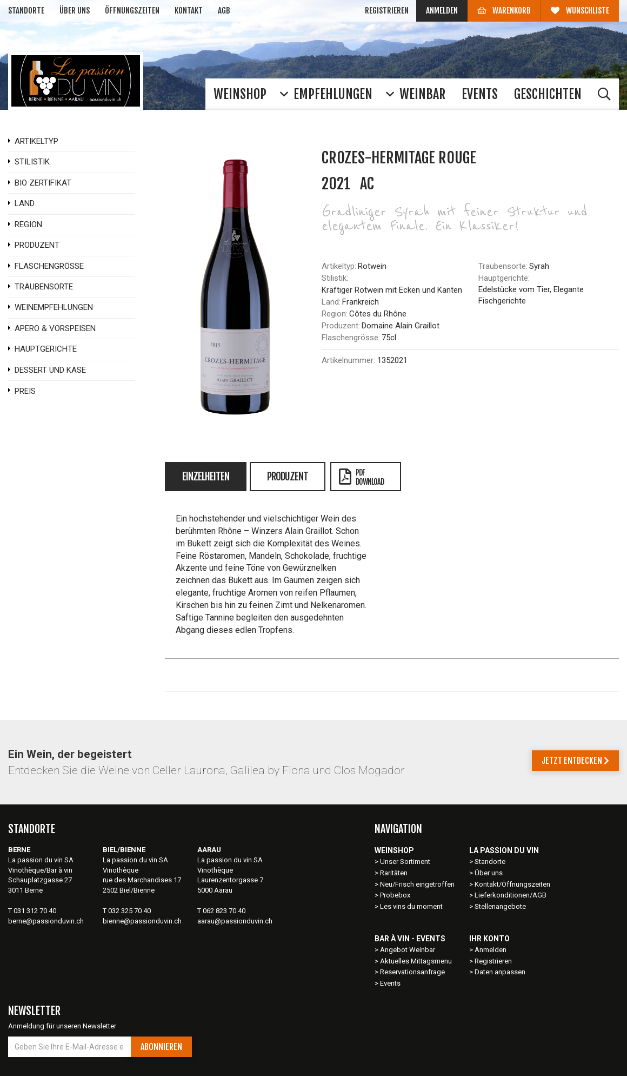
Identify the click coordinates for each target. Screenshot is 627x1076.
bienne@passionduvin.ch (142, 921)
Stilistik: (335, 278)
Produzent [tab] (287, 476)
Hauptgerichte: (504, 278)
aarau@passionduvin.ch (234, 921)
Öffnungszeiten (132, 10)
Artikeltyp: (339, 266)
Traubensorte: (503, 266)
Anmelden (442, 10)
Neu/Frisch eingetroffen (417, 884)
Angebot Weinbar (407, 950)
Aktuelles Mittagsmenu (416, 961)
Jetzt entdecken (575, 760)
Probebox (395, 895)
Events (390, 983)
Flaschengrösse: (351, 337)
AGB (224, 10)
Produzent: (341, 326)
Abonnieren (161, 1046)
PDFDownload (361, 477)
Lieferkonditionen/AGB (510, 895)
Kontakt (189, 10)
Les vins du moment (411, 906)
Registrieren (387, 10)
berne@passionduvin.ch (46, 921)
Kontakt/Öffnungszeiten (512, 884)
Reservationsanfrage (412, 972)
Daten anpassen (500, 972)
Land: (331, 302)
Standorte (26, 10)
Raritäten (394, 873)
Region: (335, 314)
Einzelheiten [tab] (205, 476)
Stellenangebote (500, 906)
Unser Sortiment (406, 861)
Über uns (74, 10)
